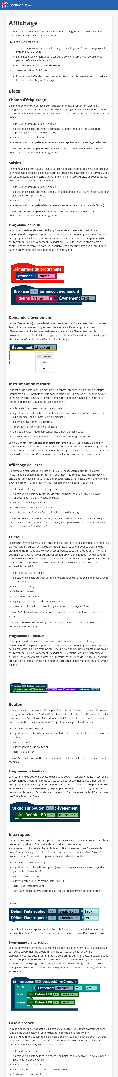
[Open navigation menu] (112, 5)
